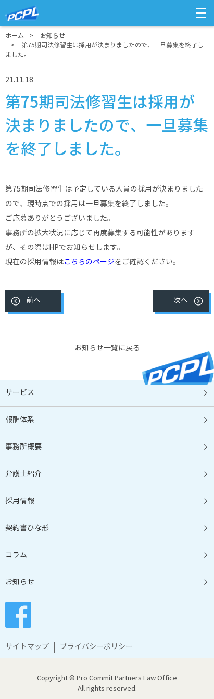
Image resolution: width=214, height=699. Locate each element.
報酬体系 (19, 420)
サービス (19, 393)
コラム (16, 555)
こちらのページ (89, 262)
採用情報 (19, 501)
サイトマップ (27, 647)
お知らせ (19, 582)
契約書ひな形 (27, 528)
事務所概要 (23, 447)
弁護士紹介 (23, 474)
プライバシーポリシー (96, 647)
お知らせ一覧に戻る (107, 348)
